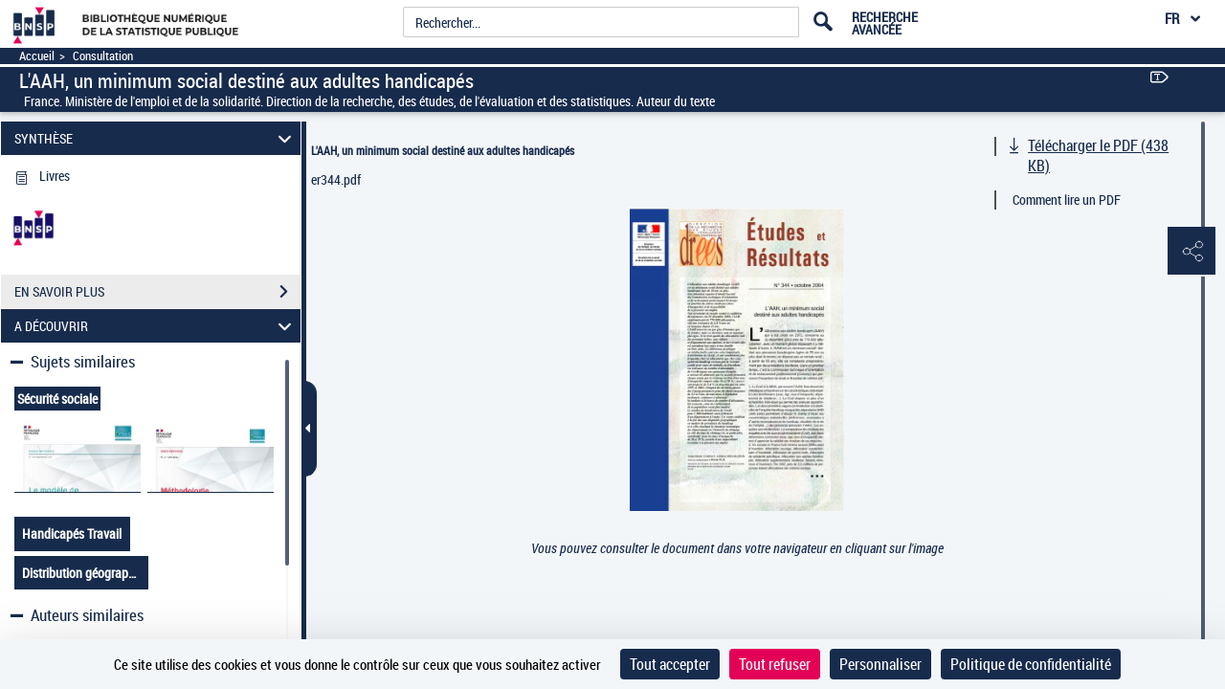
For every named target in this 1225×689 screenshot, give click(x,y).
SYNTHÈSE (156, 138)
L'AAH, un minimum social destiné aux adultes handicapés (442, 150)
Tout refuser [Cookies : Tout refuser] (775, 664)
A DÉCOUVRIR (156, 326)
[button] (1191, 252)
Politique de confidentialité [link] (1030, 664)
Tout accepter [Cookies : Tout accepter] (670, 664)
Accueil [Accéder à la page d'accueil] (37, 56)
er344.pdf (336, 179)
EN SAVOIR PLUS (157, 291)
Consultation (103, 56)
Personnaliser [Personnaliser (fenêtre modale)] (880, 664)
